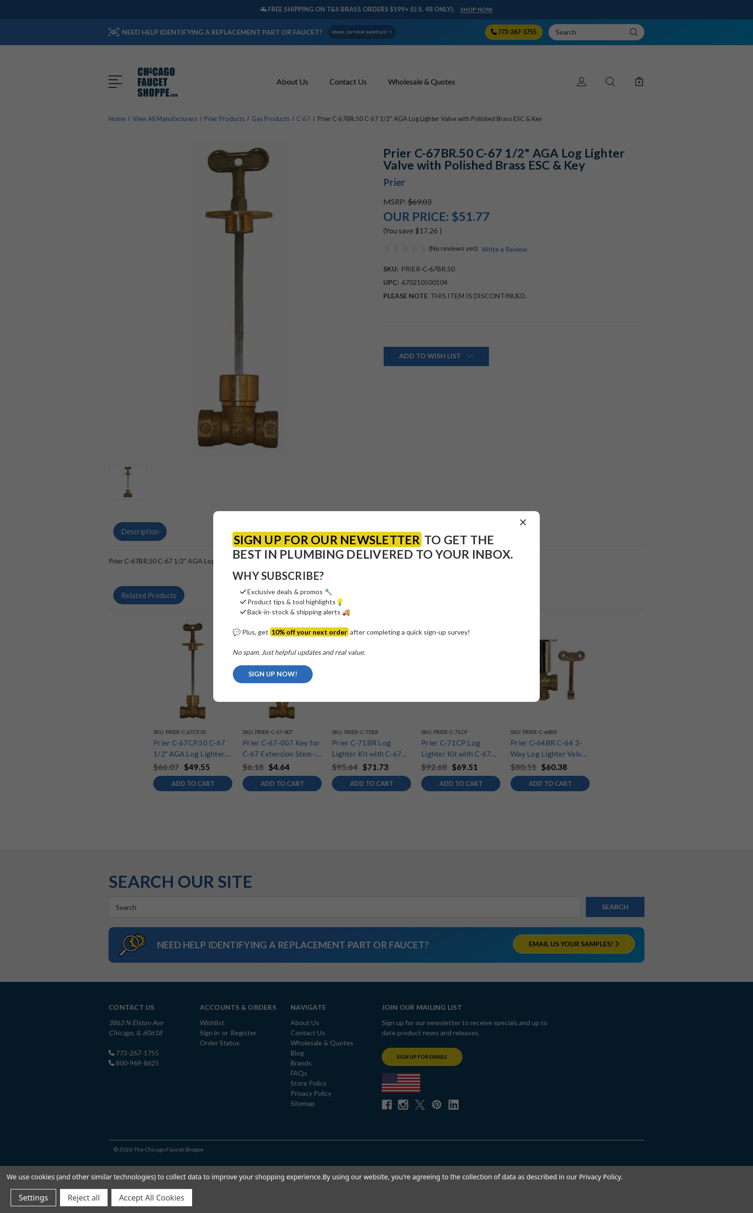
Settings (33, 1197)
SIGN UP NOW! (272, 674)
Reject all (84, 1197)
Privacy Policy (600, 1176)
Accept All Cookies (151, 1197)
